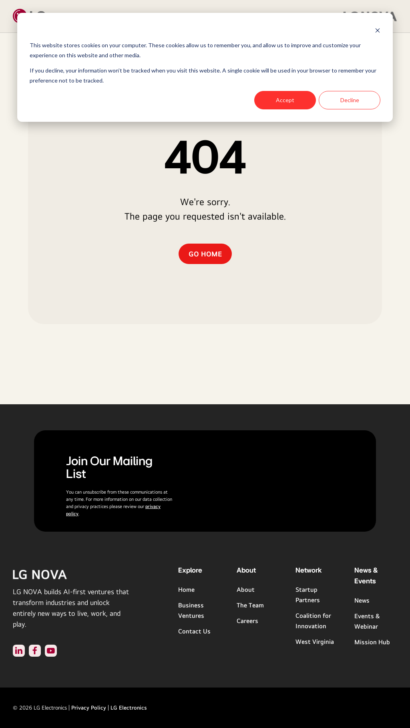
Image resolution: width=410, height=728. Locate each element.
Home (186, 589)
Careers (247, 621)
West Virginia (314, 641)
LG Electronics (129, 707)
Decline (349, 100)
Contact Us (194, 631)
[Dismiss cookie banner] (377, 30)
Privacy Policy (88, 707)
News (362, 600)
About (246, 589)
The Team (250, 605)
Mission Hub (372, 642)
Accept (285, 100)
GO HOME (205, 254)
